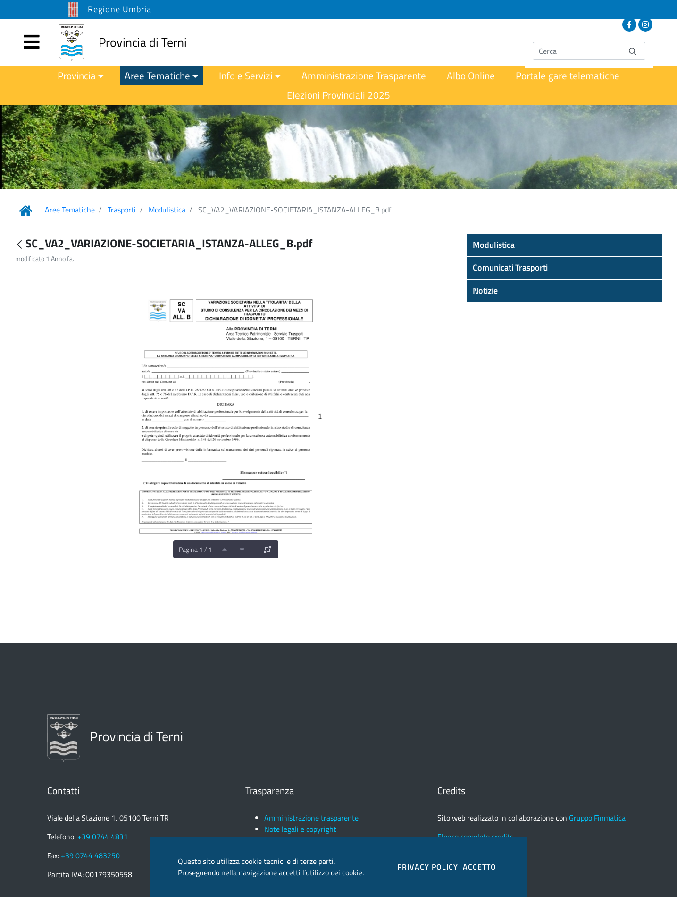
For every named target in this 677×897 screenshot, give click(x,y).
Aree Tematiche (70, 209)
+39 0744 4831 (102, 836)
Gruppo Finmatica (597, 817)
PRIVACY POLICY (427, 866)
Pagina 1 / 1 (195, 549)
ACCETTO (479, 866)
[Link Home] (25, 210)
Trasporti (122, 209)
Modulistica (167, 209)
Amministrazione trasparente (311, 817)
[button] (564, 245)
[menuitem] (81, 75)
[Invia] (633, 50)
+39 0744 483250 (90, 855)
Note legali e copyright (300, 829)
